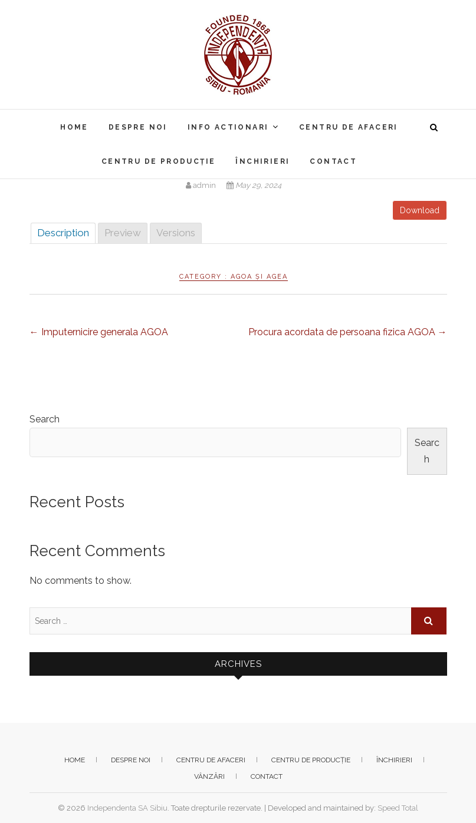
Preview (122, 233)
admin (202, 185)
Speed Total (397, 808)
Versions (175, 233)
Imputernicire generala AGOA (98, 332)
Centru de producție (158, 161)
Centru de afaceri (348, 127)
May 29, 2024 (253, 185)
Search (44, 419)
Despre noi (138, 127)
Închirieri (262, 161)
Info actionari (228, 127)
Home (74, 127)
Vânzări (209, 776)
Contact (333, 161)
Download (419, 210)
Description (63, 233)
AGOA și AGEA (259, 276)
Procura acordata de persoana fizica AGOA (347, 332)
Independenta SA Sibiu (127, 808)
